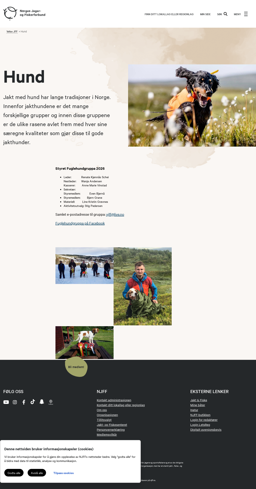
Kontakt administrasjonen (114, 400)
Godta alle (14, 473)
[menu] (241, 13)
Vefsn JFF (12, 31)
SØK (222, 14)
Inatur (194, 410)
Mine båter (197, 405)
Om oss (102, 410)
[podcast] (50, 402)
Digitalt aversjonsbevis (205, 429)
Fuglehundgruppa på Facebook (80, 223)
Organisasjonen (107, 415)
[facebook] (23, 402)
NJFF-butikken (200, 415)
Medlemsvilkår (107, 434)
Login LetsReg (200, 425)
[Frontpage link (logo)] (10, 14)
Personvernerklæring (111, 429)
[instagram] (14, 402)
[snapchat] (41, 402)
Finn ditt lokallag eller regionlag (169, 14)
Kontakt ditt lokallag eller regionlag (121, 405)
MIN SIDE (205, 14)
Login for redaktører (204, 420)
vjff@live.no (115, 214)
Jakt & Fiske (198, 400)
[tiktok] (32, 402)
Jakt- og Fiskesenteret (112, 425)
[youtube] (5, 402)
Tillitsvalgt (104, 420)
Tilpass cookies (63, 473)
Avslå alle (37, 473)
